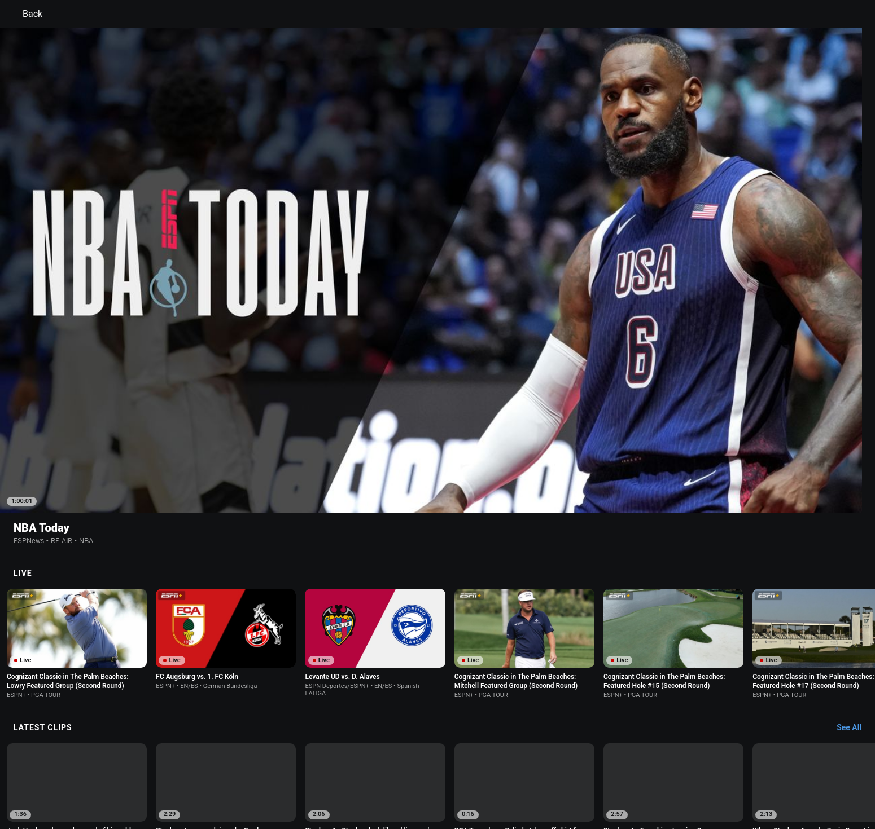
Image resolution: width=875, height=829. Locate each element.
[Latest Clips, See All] (854, 576)
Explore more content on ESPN (437, 736)
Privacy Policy (215, 775)
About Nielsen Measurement (577, 775)
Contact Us (728, 775)
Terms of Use (162, 775)
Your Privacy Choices (666, 775)
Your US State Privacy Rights (294, 775)
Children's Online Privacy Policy (401, 775)
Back (25, 14)
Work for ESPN (239, 786)
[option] (77, 643)
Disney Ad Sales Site (174, 786)
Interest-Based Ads (492, 775)
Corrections (291, 786)
